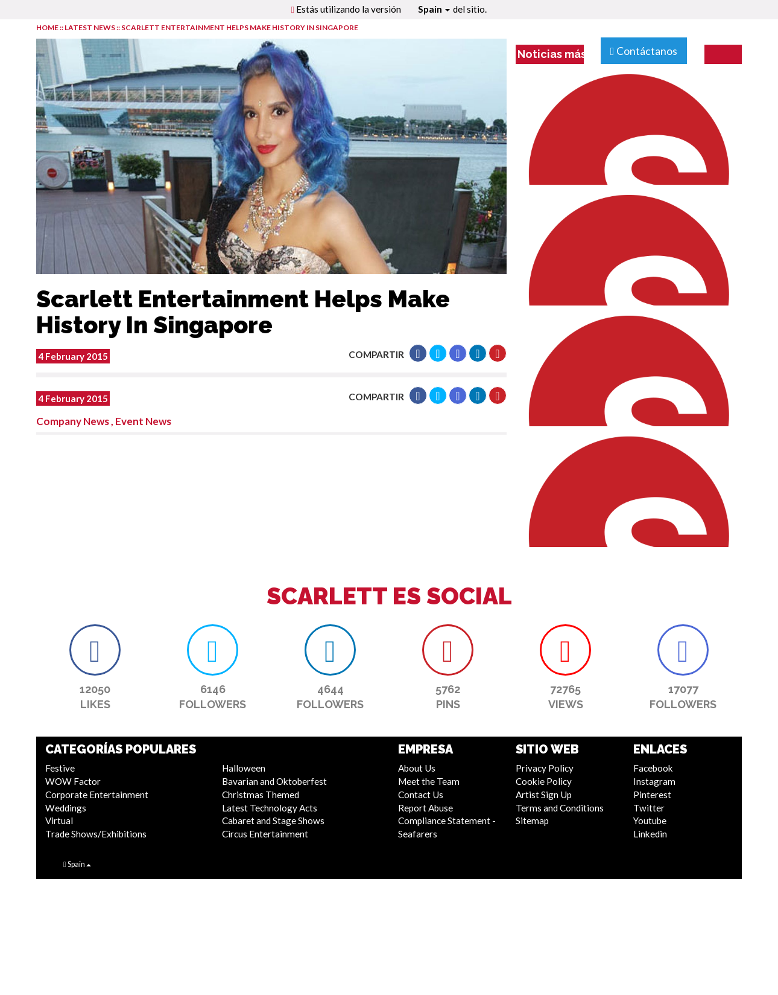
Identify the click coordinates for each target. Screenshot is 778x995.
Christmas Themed (260, 794)
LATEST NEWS (90, 27)
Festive (60, 768)
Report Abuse (425, 807)
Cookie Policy (544, 781)
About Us (416, 768)
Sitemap (532, 820)
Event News (143, 421)
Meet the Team (429, 781)
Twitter (649, 807)
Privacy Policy (545, 768)
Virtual (59, 820)
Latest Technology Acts (269, 807)
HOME (47, 27)
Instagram (654, 781)
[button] (418, 353)
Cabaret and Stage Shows (273, 820)
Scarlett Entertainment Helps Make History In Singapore (239, 27)
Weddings (65, 807)
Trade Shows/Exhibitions (96, 833)
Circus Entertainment (265, 833)
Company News (72, 421)
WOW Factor (73, 781)
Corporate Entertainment (96, 794)
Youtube (649, 820)
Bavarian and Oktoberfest (274, 781)
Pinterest (652, 794)
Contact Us (420, 794)
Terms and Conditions (560, 807)
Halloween (243, 768)
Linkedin (650, 833)
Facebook (653, 768)
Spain (434, 9)
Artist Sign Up (544, 794)
